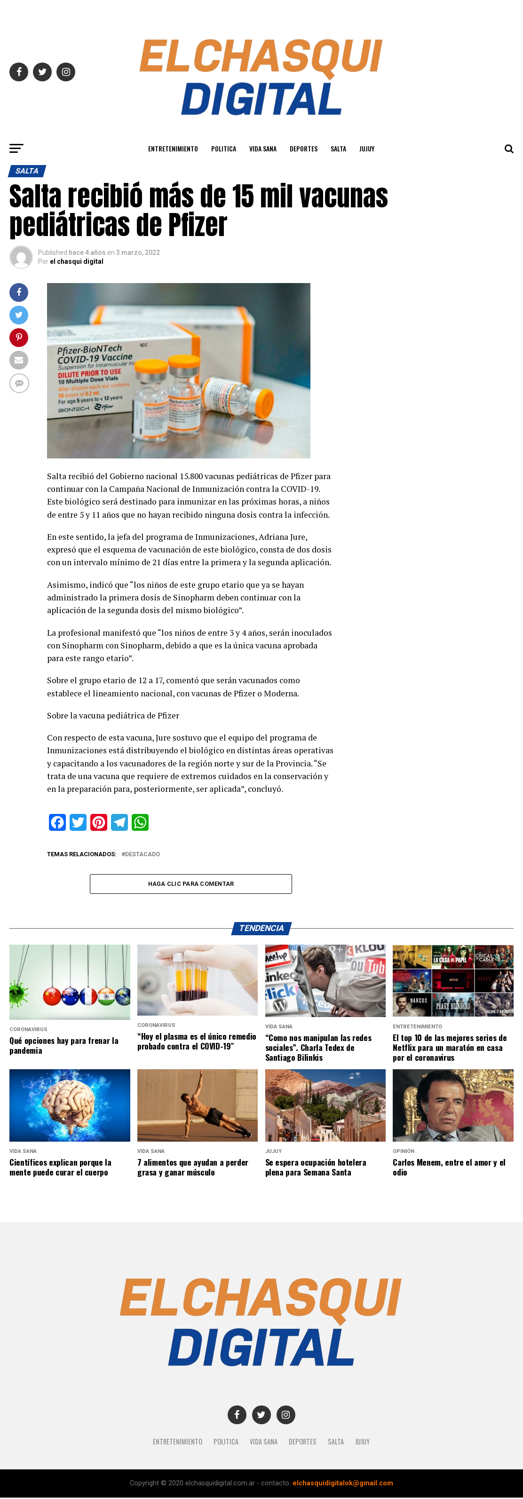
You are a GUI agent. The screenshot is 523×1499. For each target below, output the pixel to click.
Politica (223, 148)
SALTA (338, 148)
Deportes (303, 148)
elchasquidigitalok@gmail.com (343, 1485)
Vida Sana (263, 148)
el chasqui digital (76, 261)
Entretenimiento (173, 148)
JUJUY (366, 148)
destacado (142, 855)
